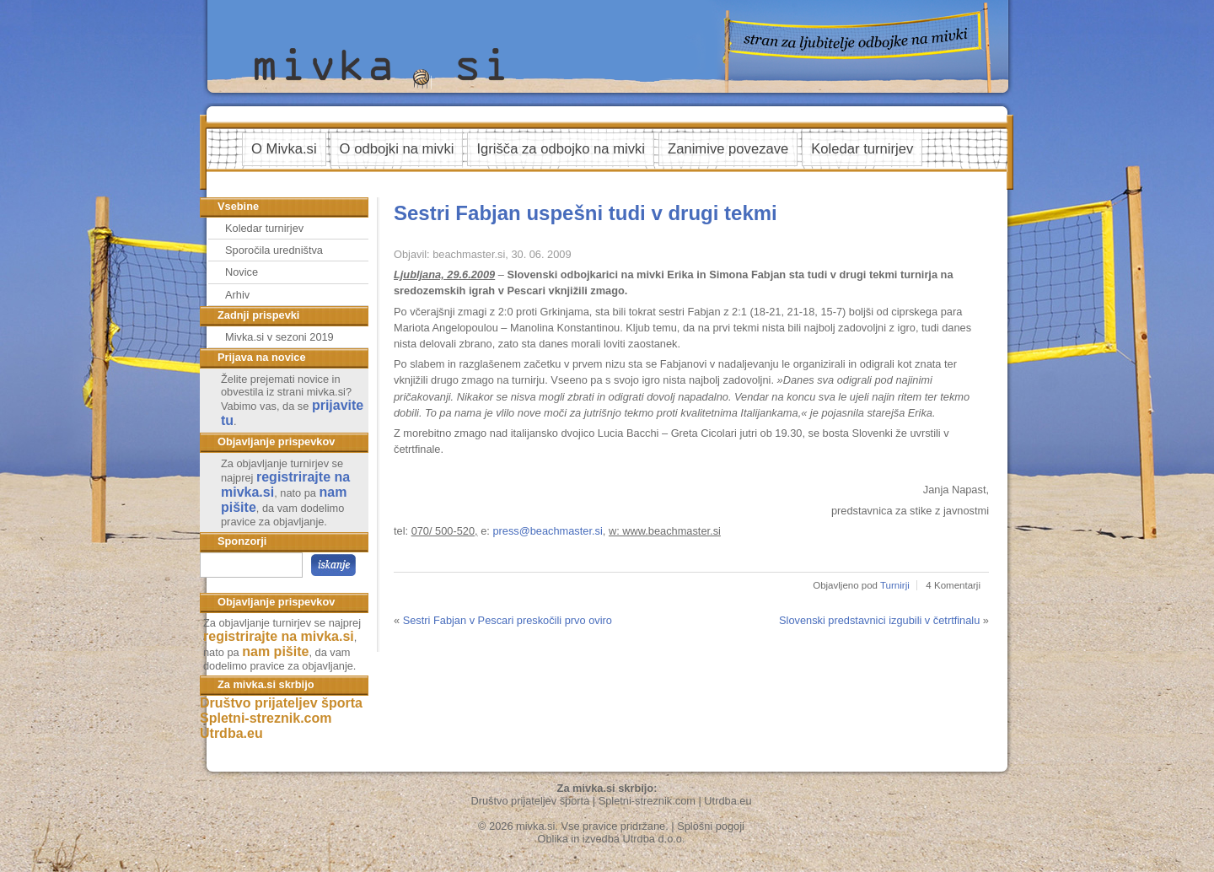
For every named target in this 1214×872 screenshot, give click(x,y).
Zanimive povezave (728, 149)
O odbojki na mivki (397, 149)
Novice (241, 272)
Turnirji (895, 585)
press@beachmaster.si (547, 531)
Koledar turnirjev (862, 149)
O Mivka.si (284, 149)
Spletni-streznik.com (265, 718)
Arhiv (237, 294)
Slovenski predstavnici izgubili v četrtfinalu (879, 620)
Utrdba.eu (231, 733)
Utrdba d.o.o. (654, 838)
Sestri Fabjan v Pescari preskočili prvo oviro (507, 620)
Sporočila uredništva (274, 250)
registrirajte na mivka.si (278, 636)
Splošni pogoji (710, 826)
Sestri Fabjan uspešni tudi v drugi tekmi (585, 213)
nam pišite (275, 651)
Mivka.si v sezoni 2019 (279, 337)
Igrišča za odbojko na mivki (560, 149)
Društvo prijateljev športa (281, 703)
